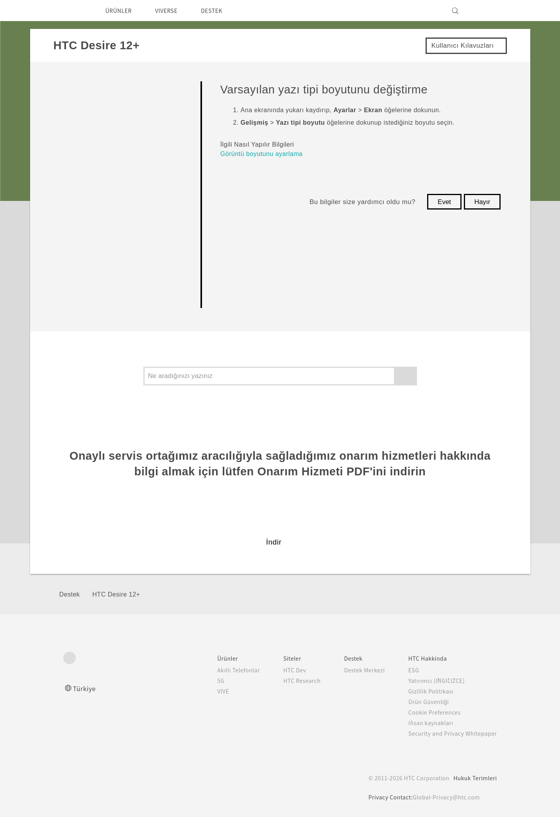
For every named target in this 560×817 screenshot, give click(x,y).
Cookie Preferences (430, 712)
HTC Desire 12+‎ (116, 594)
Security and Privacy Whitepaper (449, 733)
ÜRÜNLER (121, 10)
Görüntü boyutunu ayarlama (261, 153)
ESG (407, 670)
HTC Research (287, 680)
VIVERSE (172, 10)
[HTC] (72, 10)
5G (204, 680)
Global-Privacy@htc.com (446, 797)
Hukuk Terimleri (474, 777)
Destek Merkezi (355, 670)
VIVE (208, 691)
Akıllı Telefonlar (222, 670)
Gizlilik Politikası (424, 691)
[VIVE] (486, 10)
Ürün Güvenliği (422, 701)
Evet (444, 202)
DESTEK (222, 10)
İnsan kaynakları (424, 722)
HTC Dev (280, 670)
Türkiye (86, 688)
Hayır (482, 202)
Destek (69, 594)
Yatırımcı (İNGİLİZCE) (432, 680)
